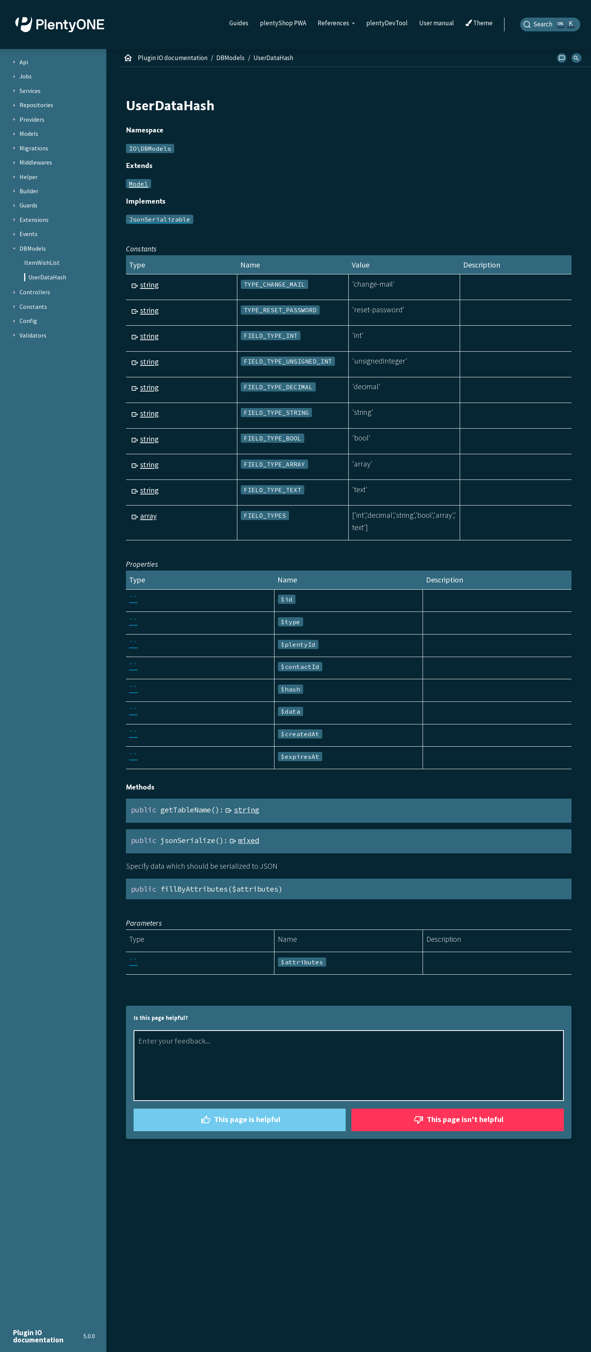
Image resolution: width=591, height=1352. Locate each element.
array (148, 515)
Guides (238, 23)
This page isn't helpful (458, 1120)
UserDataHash (47, 277)
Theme (479, 23)
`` (133, 598)
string (149, 284)
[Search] (550, 24)
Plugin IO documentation (172, 58)
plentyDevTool (387, 23)
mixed (248, 840)
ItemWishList (42, 262)
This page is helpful (240, 1120)
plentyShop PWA (283, 23)
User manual (436, 23)
